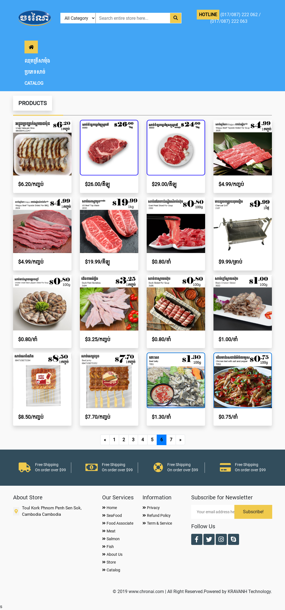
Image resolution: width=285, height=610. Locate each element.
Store (109, 562)
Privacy (151, 507)
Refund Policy (156, 515)
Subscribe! (253, 511)
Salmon (111, 539)
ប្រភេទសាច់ (34, 72)
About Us (112, 554)
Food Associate (117, 523)
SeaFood (112, 515)
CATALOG (33, 83)
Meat (109, 531)
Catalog (111, 570)
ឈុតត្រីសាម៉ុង (37, 61)
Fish (108, 546)
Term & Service (157, 523)
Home (109, 507)
